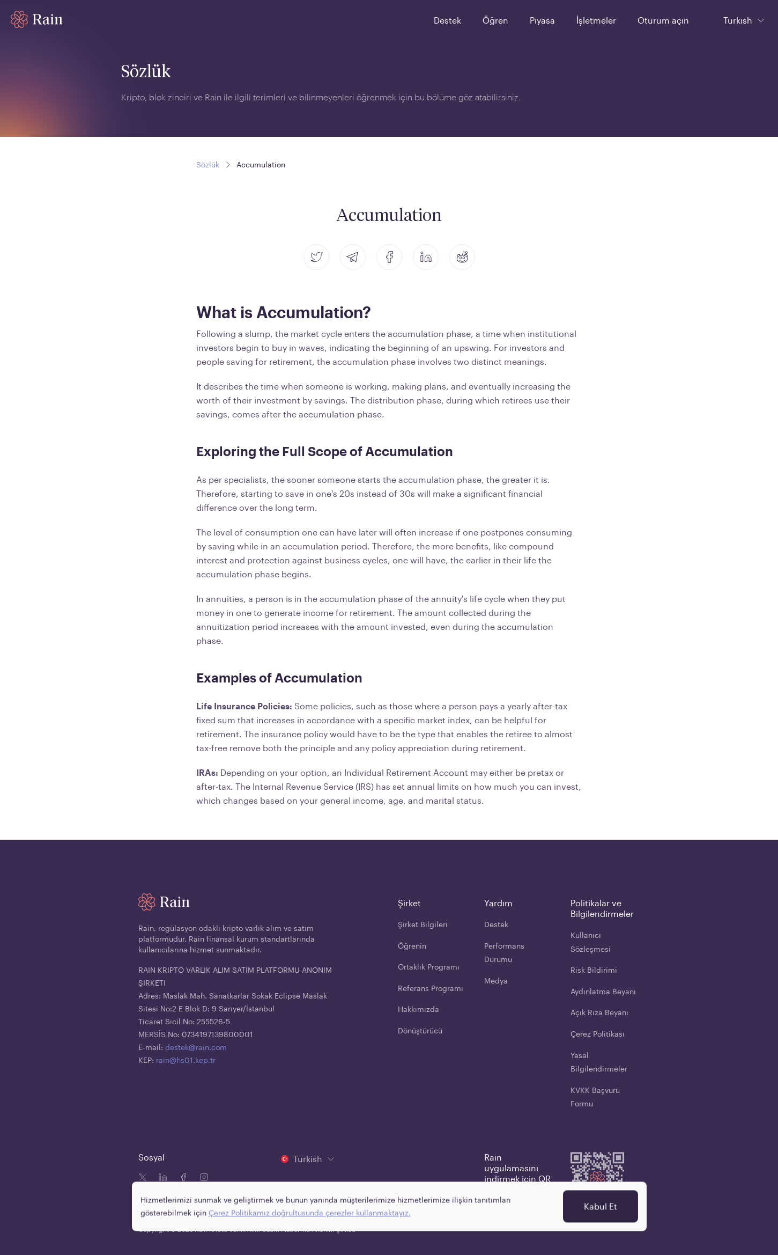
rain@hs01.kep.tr (186, 1060)
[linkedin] (426, 257)
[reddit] (462, 257)
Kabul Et (600, 1199)
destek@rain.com (196, 1047)
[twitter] (316, 257)
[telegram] (353, 257)
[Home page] (37, 19)
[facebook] (389, 257)
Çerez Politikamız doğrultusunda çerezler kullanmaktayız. (310, 1205)
